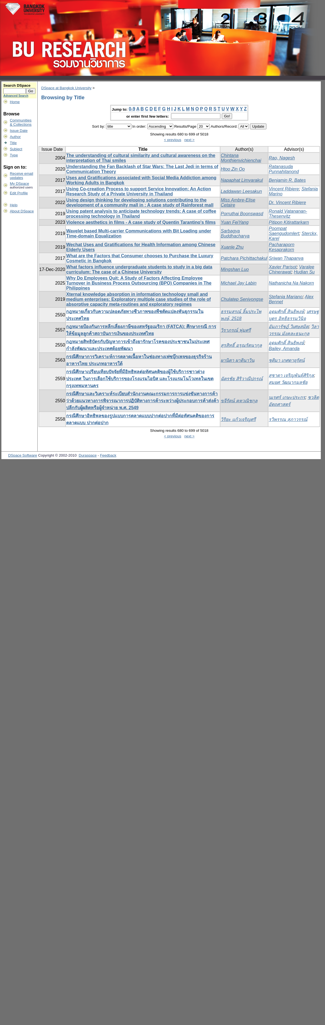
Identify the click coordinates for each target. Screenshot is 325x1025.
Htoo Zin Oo (233, 169)
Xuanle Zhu (232, 247)
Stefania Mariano (285, 296)
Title (13, 143)
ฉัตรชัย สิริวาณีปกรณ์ (242, 378)
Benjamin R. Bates (287, 180)
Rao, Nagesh (282, 158)
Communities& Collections (21, 122)
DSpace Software (22, 455)
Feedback (108, 455)
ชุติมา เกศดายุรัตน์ (286, 360)
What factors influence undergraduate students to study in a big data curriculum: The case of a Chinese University (139, 269)
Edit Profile (19, 193)
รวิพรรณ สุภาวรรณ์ (288, 419)
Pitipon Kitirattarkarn (289, 222)
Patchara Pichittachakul (244, 258)
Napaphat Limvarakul (242, 180)
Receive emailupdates (21, 175)
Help (13, 205)
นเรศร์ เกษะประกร (287, 397)
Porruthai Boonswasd (242, 213)
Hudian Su (304, 272)
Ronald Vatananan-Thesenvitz (288, 214)
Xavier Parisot (283, 267)
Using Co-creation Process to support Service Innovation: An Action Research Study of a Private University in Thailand (138, 191)
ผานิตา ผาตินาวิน (237, 360)
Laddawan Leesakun (241, 191)
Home (15, 102)
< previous (172, 140)
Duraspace (88, 455)
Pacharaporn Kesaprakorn (281, 247)
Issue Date (19, 131)
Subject (16, 149)
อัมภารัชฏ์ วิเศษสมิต (288, 326)
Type (14, 155)
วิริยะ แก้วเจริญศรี (238, 419)
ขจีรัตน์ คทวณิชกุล (239, 400)
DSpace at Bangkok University (66, 88)
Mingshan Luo (235, 269)
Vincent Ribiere (284, 188)
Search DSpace (16, 85)
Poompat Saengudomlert (284, 231)
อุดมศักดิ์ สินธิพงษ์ (286, 311)
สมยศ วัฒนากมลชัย (288, 382)
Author (15, 137)
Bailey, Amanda (284, 348)
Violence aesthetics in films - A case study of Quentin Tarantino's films (141, 222)
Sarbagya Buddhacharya (235, 233)
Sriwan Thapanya (286, 258)
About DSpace (22, 211)
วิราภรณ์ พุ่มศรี (236, 330)
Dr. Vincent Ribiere (287, 202)
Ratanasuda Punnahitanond (284, 169)
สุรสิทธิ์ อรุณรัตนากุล (241, 345)
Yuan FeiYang (235, 222)
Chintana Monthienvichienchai (241, 158)
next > (189, 140)
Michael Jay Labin (238, 283)
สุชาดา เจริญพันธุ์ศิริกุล (291, 375)
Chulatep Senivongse (242, 299)
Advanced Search (15, 95)
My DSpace (19, 183)
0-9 (132, 108)
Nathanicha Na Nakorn (291, 283)
